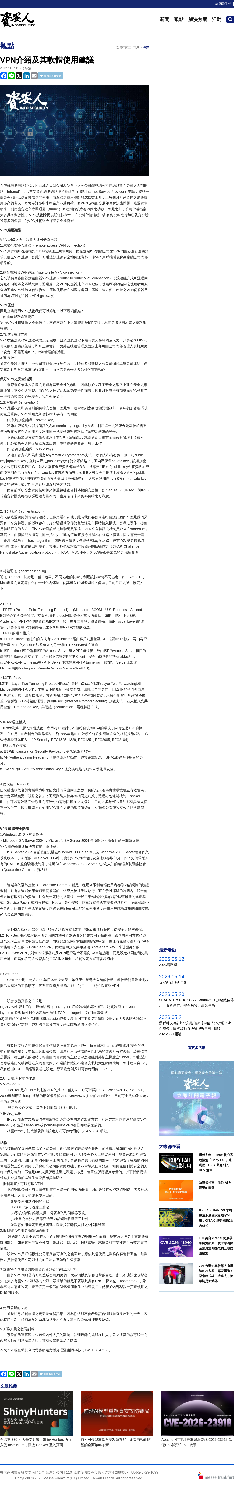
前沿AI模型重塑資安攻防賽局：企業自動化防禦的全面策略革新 (116, 1442)
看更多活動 (196, 1048)
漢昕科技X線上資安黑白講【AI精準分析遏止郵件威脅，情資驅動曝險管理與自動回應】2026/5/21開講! (195, 1028)
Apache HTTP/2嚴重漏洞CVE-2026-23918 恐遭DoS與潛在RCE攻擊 (196, 1442)
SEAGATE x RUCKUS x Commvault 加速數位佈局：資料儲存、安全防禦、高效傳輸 (196, 1002)
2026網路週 (168, 965)
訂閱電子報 (223, 3)
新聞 (164, 19)
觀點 (178, 19)
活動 (216, 19)
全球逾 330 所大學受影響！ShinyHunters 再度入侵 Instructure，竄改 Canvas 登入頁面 (36, 1442)
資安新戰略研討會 (173, 982)
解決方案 (197, 19)
